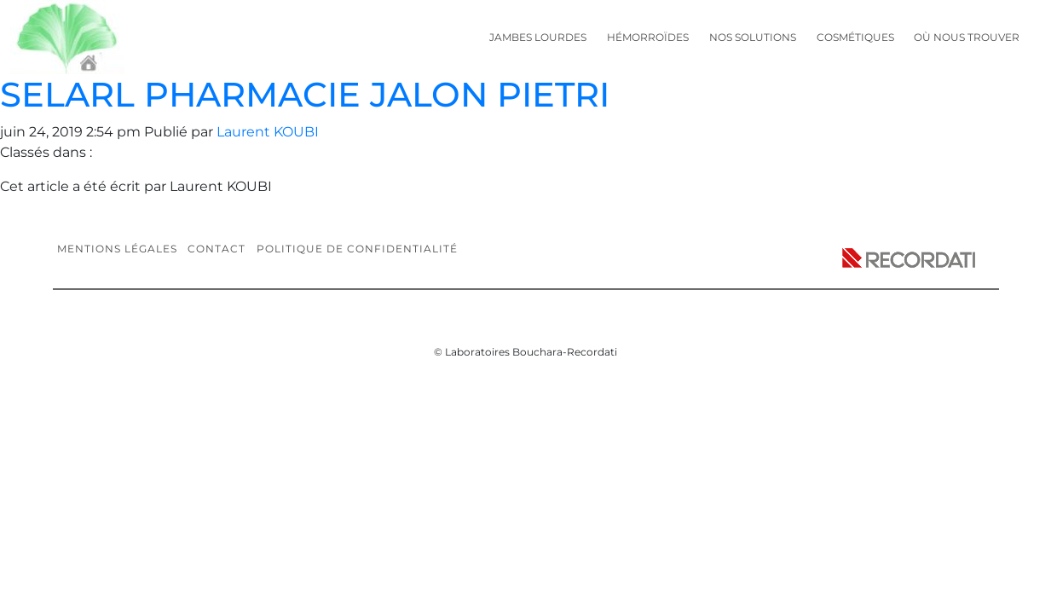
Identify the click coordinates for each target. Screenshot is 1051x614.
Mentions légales (117, 248)
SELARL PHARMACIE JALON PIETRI (304, 94)
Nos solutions (752, 37)
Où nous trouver (966, 37)
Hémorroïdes (648, 37)
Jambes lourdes (537, 37)
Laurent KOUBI (268, 132)
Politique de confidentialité (357, 248)
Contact (216, 248)
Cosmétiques (855, 37)
